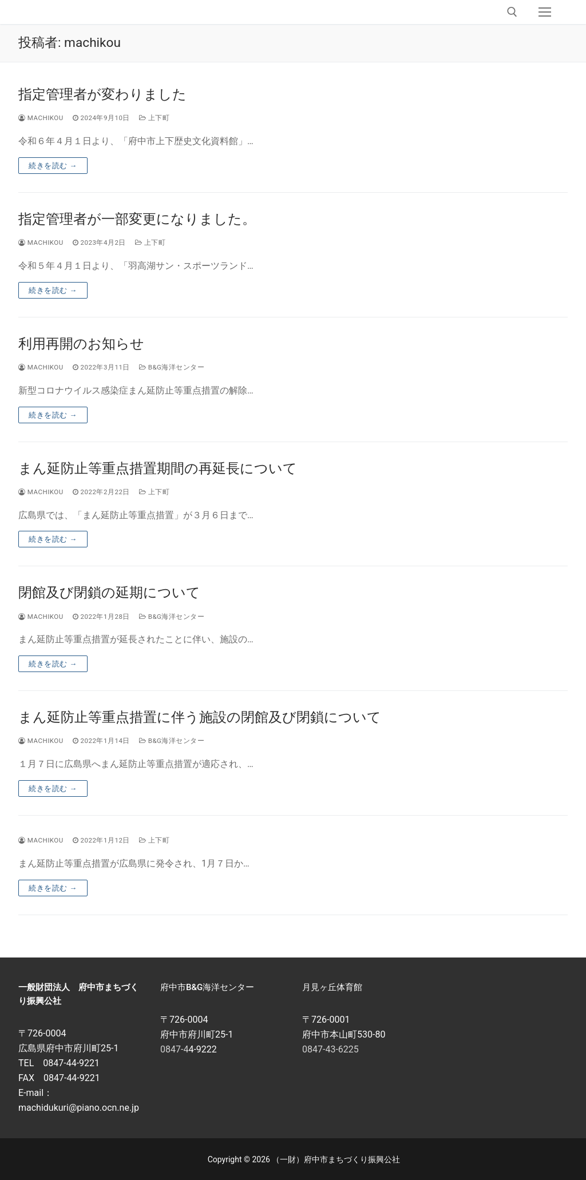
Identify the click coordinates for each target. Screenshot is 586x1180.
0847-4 (174, 1049)
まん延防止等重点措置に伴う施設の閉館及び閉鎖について (199, 717)
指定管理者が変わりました (102, 94)
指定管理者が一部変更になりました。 (137, 219)
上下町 (154, 118)
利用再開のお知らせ (81, 344)
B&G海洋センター (172, 367)
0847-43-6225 (330, 1049)
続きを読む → (53, 165)
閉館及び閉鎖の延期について (109, 593)
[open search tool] (512, 12)
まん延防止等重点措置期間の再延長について (157, 468)
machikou (41, 118)
